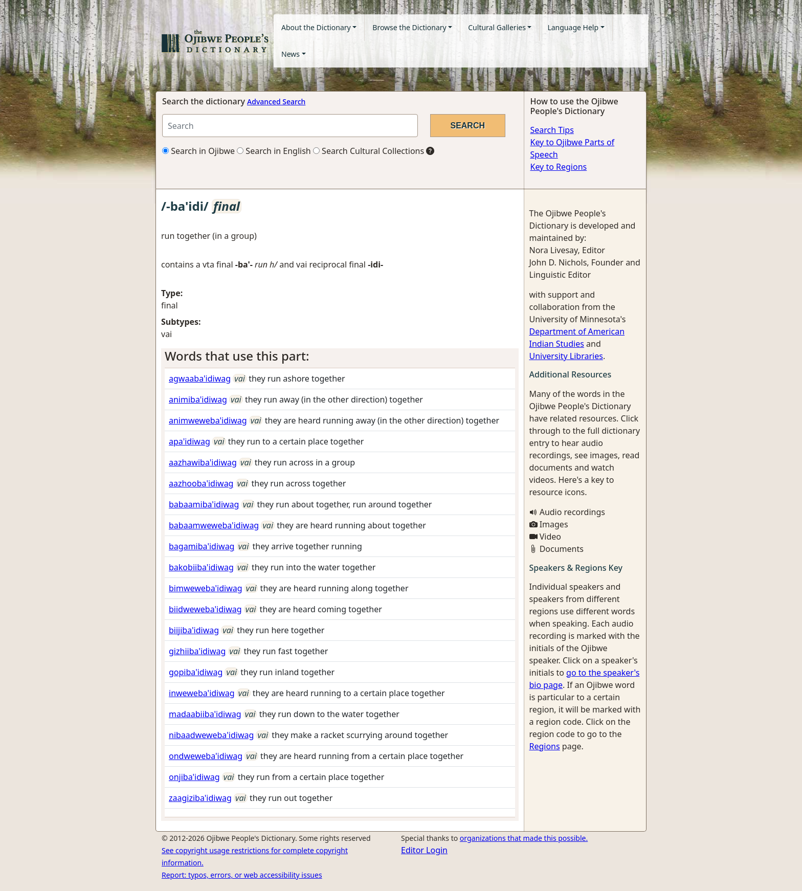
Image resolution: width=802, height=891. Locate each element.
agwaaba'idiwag (200, 378)
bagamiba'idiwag (201, 546)
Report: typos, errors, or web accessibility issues (242, 875)
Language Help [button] (572, 27)
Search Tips (552, 130)
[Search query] (290, 125)
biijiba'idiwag (194, 630)
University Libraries (566, 356)
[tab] (340, 356)
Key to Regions (558, 166)
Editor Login (424, 850)
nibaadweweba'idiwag (211, 735)
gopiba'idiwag (195, 672)
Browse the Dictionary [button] (409, 27)
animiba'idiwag (198, 399)
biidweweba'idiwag (205, 609)
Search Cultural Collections (368, 151)
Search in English (274, 151)
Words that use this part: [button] (237, 355)
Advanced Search (276, 101)
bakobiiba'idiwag (201, 567)
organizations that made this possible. (524, 838)
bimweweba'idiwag (205, 588)
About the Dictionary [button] (316, 27)
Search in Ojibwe (198, 151)
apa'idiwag (189, 441)
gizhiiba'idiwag (197, 651)
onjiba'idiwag (194, 777)
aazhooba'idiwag (201, 483)
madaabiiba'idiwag (205, 714)
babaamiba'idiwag (204, 504)
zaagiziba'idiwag (200, 798)
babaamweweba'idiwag (214, 525)
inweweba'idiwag (202, 693)
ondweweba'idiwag (205, 756)
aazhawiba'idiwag (203, 462)
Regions (544, 746)
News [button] (290, 54)
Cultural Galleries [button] (497, 27)
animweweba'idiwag (208, 420)
